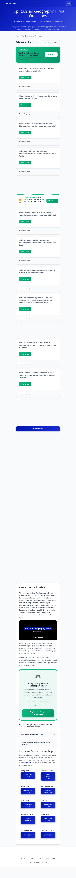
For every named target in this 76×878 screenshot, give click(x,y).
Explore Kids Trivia (48, 811)
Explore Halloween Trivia (28, 827)
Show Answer (25, 77)
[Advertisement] (38, 185)
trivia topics (30, 763)
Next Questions (38, 429)
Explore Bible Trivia (28, 811)
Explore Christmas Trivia (48, 778)
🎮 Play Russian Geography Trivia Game (38, 713)
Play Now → (51, 55)
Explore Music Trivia (48, 826)
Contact (30, 869)
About (20, 869)
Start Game (52, 200)
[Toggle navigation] (68, 3)
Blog (40, 869)
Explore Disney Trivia (28, 794)
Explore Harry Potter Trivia (48, 795)
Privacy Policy (53, 869)
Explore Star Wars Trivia (28, 843)
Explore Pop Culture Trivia (48, 844)
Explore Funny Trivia (28, 777)
